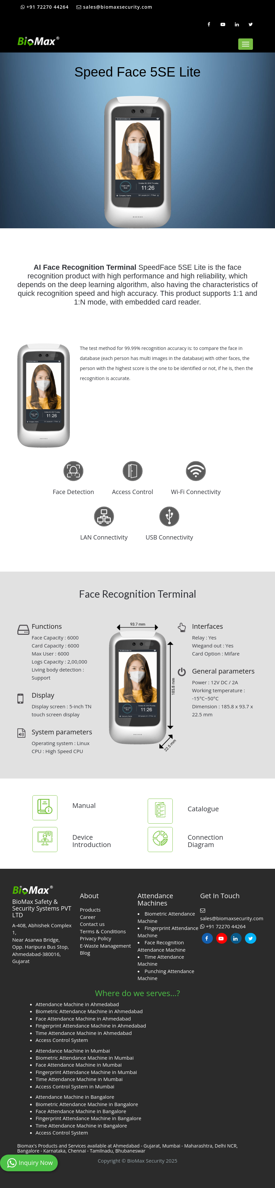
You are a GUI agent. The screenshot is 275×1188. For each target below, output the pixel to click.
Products (90, 909)
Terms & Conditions (103, 931)
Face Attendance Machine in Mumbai (79, 1064)
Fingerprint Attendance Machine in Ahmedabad (91, 1025)
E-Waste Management (105, 945)
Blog (85, 952)
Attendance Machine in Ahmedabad (77, 1004)
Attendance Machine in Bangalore (75, 1096)
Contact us (92, 924)
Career (88, 917)
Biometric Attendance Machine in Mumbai (85, 1057)
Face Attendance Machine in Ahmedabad (83, 1018)
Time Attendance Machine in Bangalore (81, 1125)
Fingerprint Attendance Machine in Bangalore (88, 1118)
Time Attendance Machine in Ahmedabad (84, 1033)
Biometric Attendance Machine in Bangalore (87, 1104)
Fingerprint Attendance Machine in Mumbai (86, 1072)
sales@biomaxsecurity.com (114, 7)
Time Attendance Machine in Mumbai (79, 1079)
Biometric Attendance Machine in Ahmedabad (89, 1011)
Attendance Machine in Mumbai (73, 1050)
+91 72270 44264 (45, 7)
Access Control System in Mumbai (75, 1086)
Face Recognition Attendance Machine (162, 946)
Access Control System (62, 1040)
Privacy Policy (95, 938)
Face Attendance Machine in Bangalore (81, 1111)
